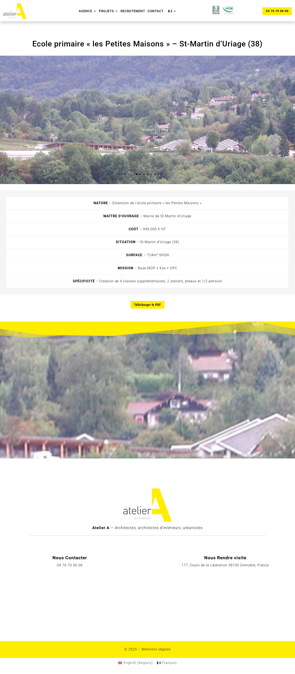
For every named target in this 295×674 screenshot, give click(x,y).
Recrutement (133, 11)
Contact (156, 11)
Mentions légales (156, 649)
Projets (106, 11)
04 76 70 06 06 (277, 11)
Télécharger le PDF (147, 304)
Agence (85, 11)
